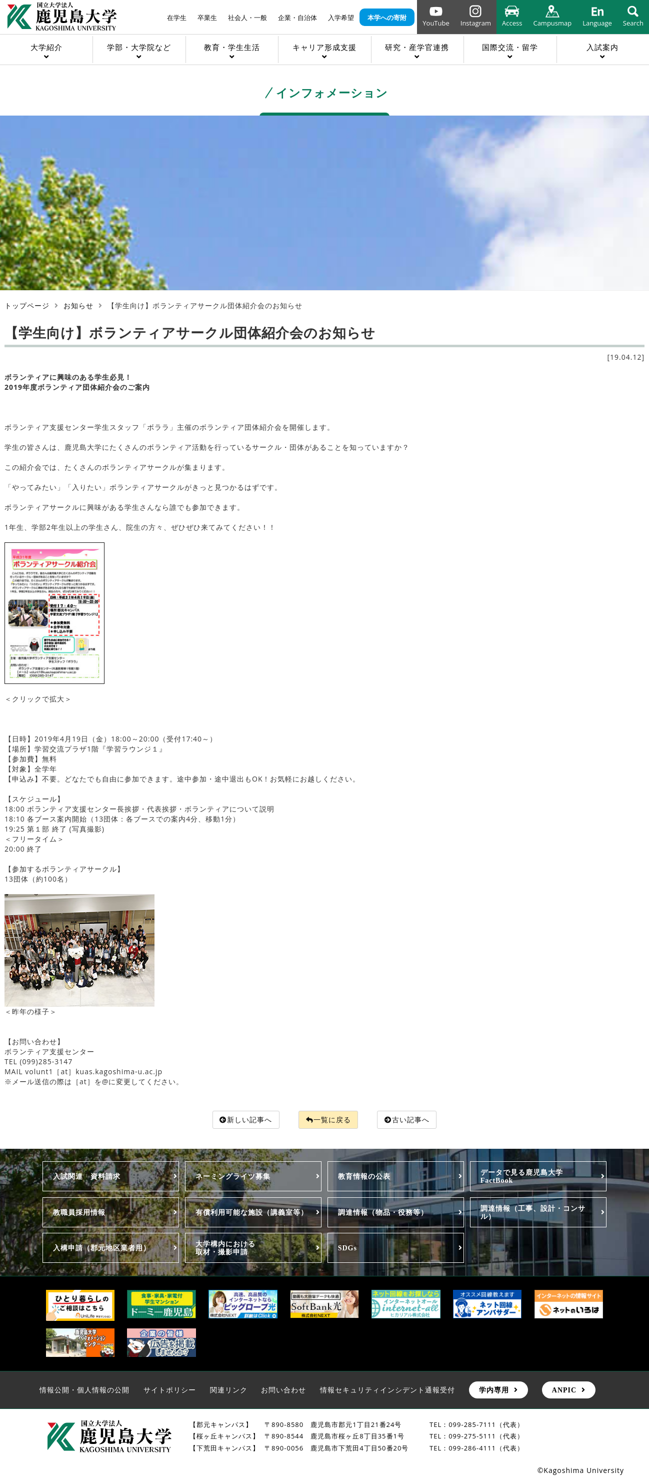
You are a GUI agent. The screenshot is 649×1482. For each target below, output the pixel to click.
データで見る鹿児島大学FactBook (521, 1176)
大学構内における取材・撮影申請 (226, 1248)
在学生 (176, 17)
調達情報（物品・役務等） (383, 1212)
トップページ (27, 305)
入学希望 (341, 17)
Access (512, 23)
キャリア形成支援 (324, 47)
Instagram (475, 23)
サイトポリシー (170, 1390)
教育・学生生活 (232, 47)
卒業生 (207, 17)
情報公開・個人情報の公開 (85, 1390)
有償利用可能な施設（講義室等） (252, 1212)
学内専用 (494, 1389)
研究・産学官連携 (417, 47)
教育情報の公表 (364, 1176)
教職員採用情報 (79, 1212)
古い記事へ (407, 1119)
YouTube (435, 23)
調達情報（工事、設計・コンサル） (533, 1212)
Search (633, 23)
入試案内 (602, 47)
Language (597, 23)
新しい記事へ (246, 1119)
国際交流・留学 (510, 47)
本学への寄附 (387, 17)
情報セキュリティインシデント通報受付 (387, 1390)
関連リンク (229, 1390)
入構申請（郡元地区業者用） (101, 1248)
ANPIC (564, 1389)
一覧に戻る (328, 1119)
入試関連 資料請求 (86, 1176)
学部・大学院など (139, 47)
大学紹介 (46, 47)
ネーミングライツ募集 (233, 1176)
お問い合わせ (283, 1390)
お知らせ (79, 305)
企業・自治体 (297, 17)
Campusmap (552, 23)
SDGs (347, 1248)
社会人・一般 (247, 17)
